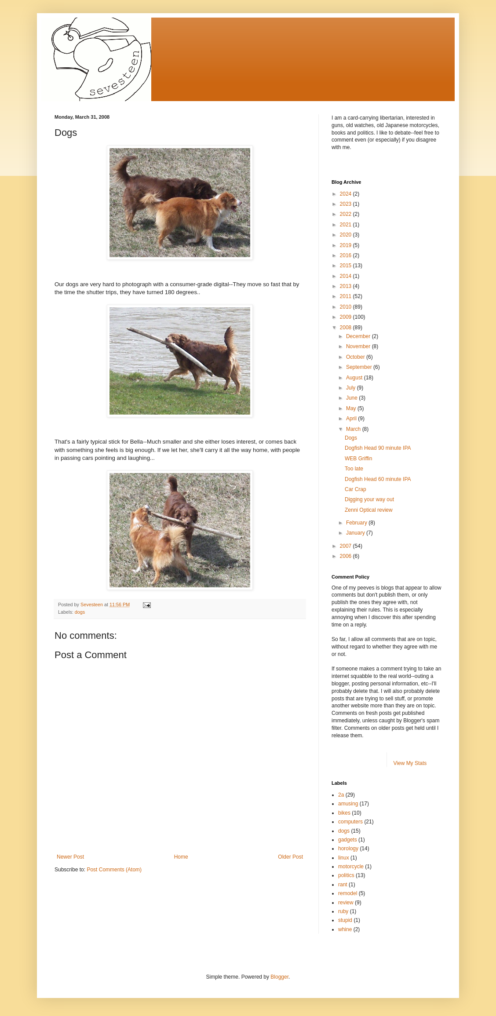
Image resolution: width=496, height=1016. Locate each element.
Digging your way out (369, 499)
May (351, 408)
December (359, 336)
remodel (347, 893)
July (351, 388)
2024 (346, 194)
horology (348, 848)
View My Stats (410, 763)
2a (341, 795)
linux (343, 858)
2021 (346, 225)
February (357, 523)
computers (350, 822)
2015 (346, 265)
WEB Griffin (358, 458)
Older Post (290, 857)
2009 (346, 317)
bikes (344, 813)
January (356, 533)
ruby (343, 911)
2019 (346, 245)
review (346, 902)
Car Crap (355, 489)
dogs (80, 612)
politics (346, 875)
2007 (346, 546)
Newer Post (70, 857)
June (352, 398)
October (356, 357)
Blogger (279, 977)
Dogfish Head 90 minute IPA (378, 448)
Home (181, 857)
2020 (346, 235)
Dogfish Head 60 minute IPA (378, 479)
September (359, 367)
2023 (346, 204)
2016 (346, 255)
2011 (346, 296)
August (355, 378)
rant (342, 884)
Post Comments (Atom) (114, 870)
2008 (346, 327)
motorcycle (351, 866)
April (352, 418)
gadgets (347, 840)
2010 (346, 307)
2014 (346, 276)
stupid (345, 920)
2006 (346, 556)
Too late (354, 469)
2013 (346, 286)
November (359, 346)
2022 (346, 214)
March (354, 429)
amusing (348, 804)
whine (345, 929)
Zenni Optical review (369, 510)
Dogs (351, 438)
